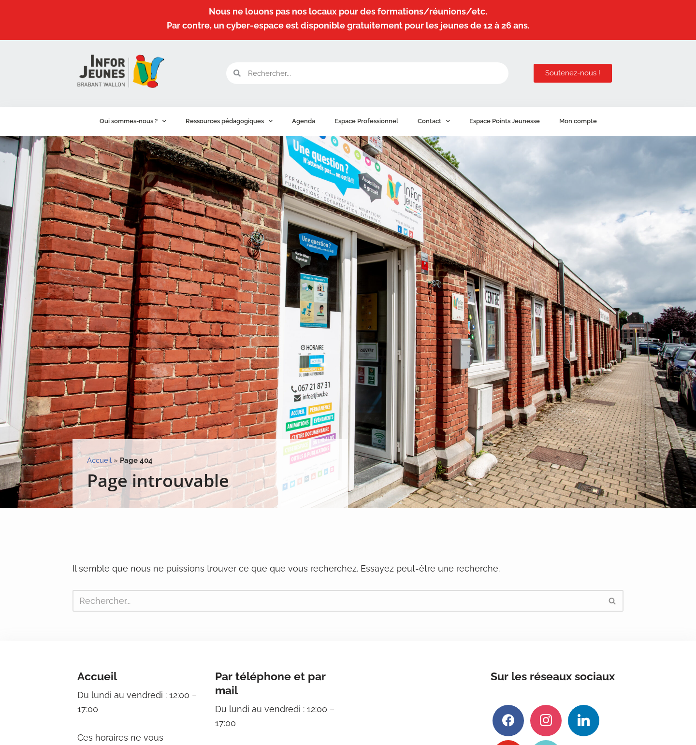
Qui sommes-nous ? (133, 121)
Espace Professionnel (366, 121)
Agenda (303, 121)
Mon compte (578, 121)
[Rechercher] (337, 601)
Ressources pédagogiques (229, 121)
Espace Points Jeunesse (504, 121)
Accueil (99, 460)
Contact (434, 121)
